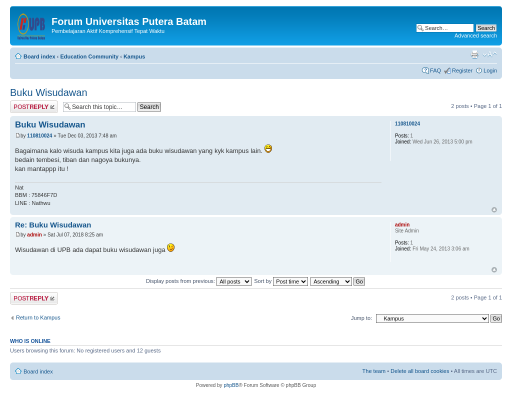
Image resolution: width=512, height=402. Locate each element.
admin (34, 235)
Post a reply (34, 106)
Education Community (89, 57)
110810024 (39, 135)
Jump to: (361, 318)
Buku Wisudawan (49, 92)
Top (494, 209)
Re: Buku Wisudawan (53, 224)
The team (374, 371)
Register (462, 71)
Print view (474, 54)
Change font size (489, 54)
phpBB (231, 385)
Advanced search (475, 35)
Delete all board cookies (419, 371)
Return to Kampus (38, 317)
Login (490, 71)
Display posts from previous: (199, 281)
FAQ (435, 71)
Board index (40, 57)
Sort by (281, 281)
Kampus (134, 57)
